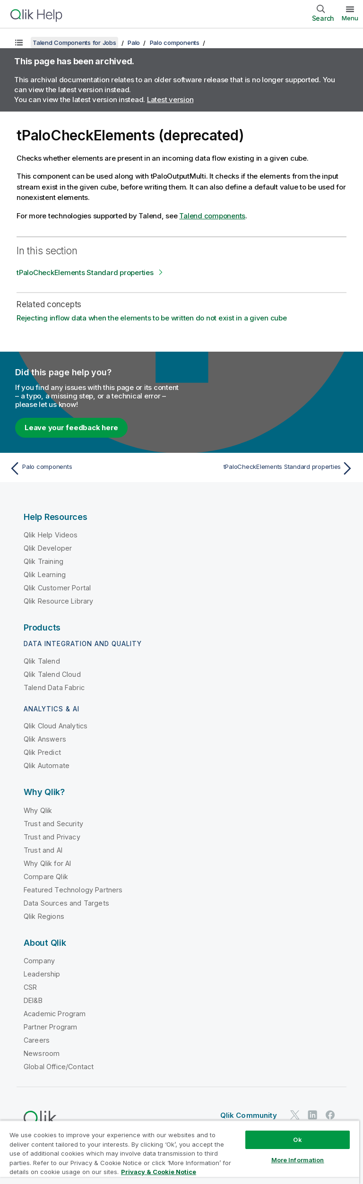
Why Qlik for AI (47, 863)
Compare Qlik (46, 877)
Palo (134, 42)
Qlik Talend (42, 661)
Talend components (212, 215)
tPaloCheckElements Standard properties (85, 272)
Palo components (174, 42)
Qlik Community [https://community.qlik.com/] (248, 1115)
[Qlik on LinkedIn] (312, 1114)
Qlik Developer (48, 548)
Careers (37, 1040)
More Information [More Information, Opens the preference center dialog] (297, 1160)
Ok (297, 1139)
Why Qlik (38, 810)
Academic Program (55, 1014)
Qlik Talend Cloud (52, 674)
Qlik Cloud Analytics (55, 726)
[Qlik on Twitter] (295, 1114)
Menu (350, 18)
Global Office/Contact (59, 1067)
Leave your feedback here (71, 427)
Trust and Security (53, 824)
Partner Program (50, 1027)
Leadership (42, 974)
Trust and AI (43, 850)
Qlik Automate (46, 765)
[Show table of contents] (19, 43)
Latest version (170, 99)
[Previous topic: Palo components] (92, 468)
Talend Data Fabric (54, 687)
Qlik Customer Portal (57, 588)
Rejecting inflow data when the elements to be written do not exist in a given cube (152, 317)
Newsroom (42, 1053)
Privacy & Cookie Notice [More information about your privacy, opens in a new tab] (158, 1171)
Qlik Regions (44, 916)
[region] (179, 1152)
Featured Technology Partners (73, 890)
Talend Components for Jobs (74, 42)
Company (39, 961)
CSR (30, 987)
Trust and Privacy (52, 837)
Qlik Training (43, 561)
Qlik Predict (42, 752)
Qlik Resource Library (58, 601)
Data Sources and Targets (66, 903)
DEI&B (33, 1000)
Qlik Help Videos (51, 535)
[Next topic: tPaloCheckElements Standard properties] (270, 468)
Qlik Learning (45, 574)
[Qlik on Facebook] (330, 1114)
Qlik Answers (45, 739)
